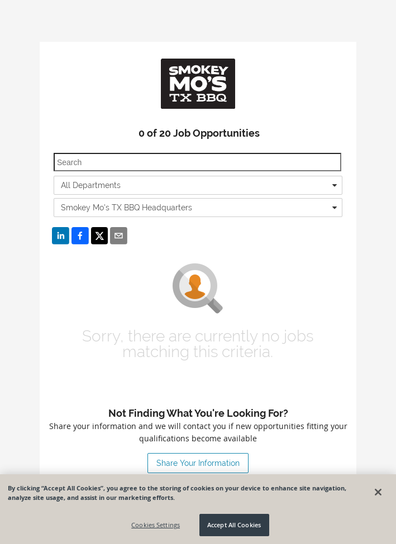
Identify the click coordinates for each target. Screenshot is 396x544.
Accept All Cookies (234, 525)
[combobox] (198, 185)
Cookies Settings (155, 525)
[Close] (378, 492)
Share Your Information (198, 463)
